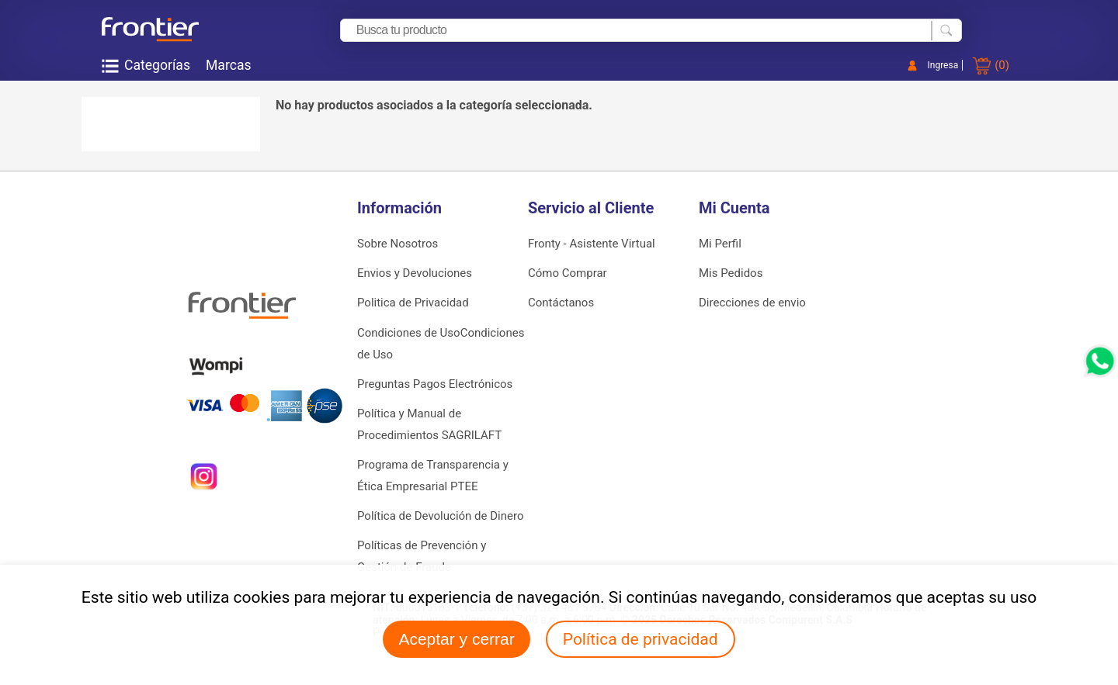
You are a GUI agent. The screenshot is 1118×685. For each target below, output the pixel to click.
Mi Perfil (720, 244)
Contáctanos (561, 303)
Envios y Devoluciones (414, 273)
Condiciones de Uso (408, 333)
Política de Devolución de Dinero (440, 516)
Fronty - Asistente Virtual (591, 244)
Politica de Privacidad (413, 303)
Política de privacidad (640, 639)
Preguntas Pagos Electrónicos (434, 384)
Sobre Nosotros (397, 244)
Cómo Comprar (567, 273)
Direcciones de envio (752, 303)
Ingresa (943, 65)
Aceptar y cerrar (456, 639)
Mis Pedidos (730, 273)
